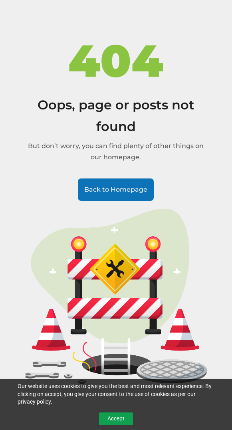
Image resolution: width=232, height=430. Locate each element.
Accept (116, 418)
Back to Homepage (115, 189)
